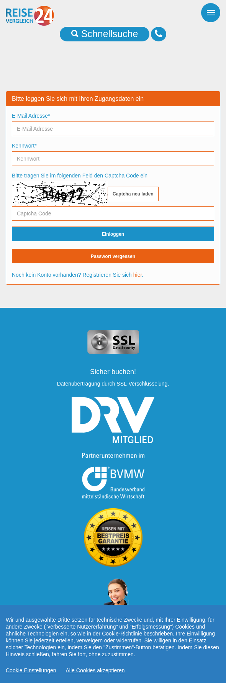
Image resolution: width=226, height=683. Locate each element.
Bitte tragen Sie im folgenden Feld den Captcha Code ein (79, 175)
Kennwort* (24, 146)
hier (137, 275)
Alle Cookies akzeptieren (95, 673)
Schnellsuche (104, 33)
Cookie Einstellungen (31, 673)
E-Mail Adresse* (31, 116)
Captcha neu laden (133, 194)
